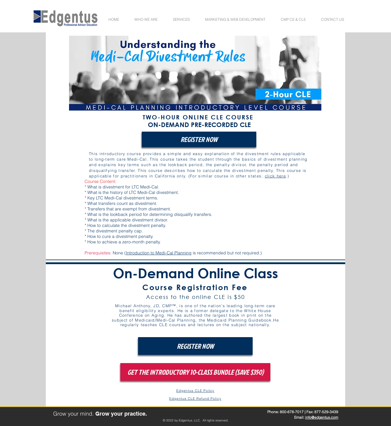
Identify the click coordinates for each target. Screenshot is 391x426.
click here (275, 175)
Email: (299, 417)
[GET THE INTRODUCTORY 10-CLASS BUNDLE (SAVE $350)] (195, 372)
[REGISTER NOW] (199, 139)
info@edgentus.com (321, 417)
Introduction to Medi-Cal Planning (159, 253)
